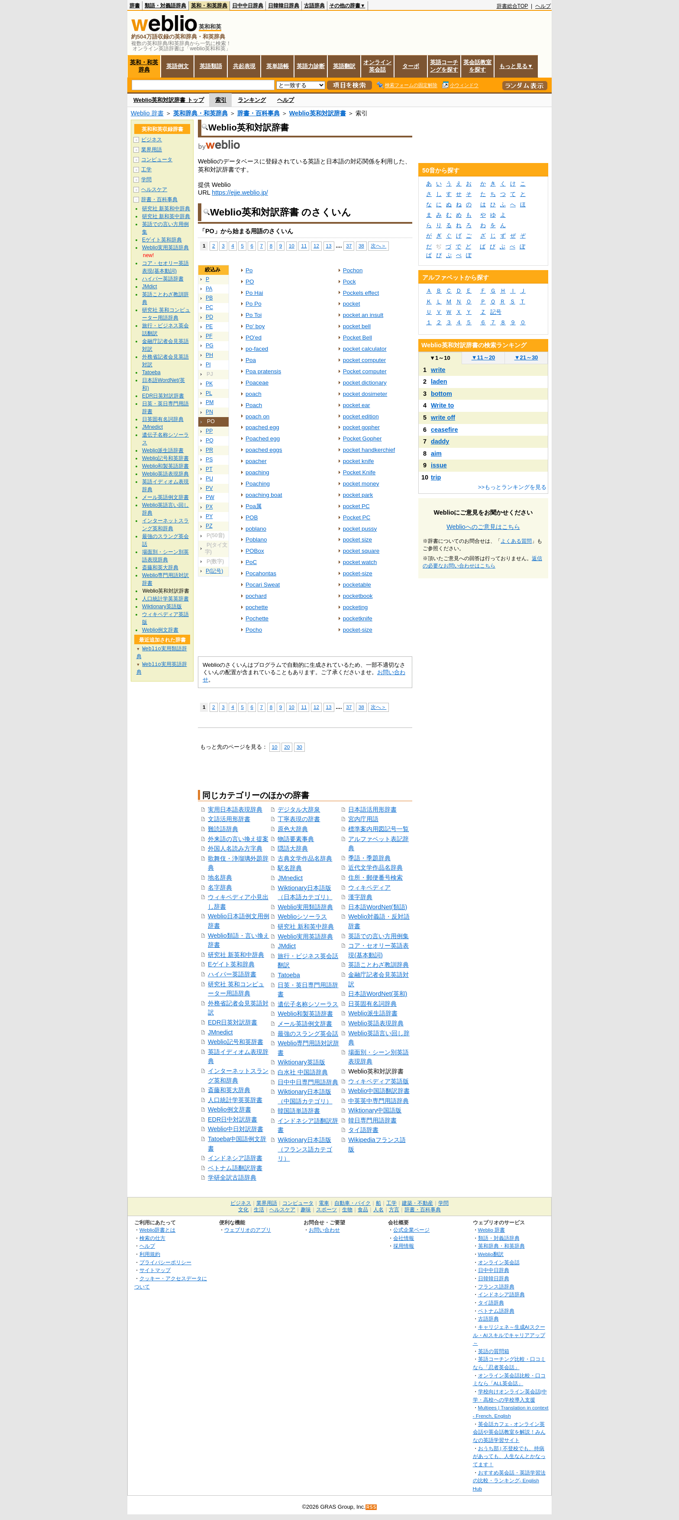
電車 (324, 1203)
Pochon (353, 270)
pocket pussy (360, 528)
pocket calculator (365, 349)
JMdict (287, 946)
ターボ (410, 66)
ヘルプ (543, 6)
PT (209, 469)
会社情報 (403, 1238)
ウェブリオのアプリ (247, 1230)
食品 (363, 1209)
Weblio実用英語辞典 (305, 936)
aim (436, 453)
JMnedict (220, 1032)
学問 (146, 179)
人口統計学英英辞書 (235, 1099)
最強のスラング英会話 (308, 1033)
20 (287, 747)
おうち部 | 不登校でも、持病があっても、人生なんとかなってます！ (509, 1456)
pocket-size (357, 573)
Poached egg (263, 438)
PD (209, 317)
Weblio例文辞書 (229, 1109)
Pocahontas (261, 573)
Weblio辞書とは (157, 1230)
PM (209, 402)
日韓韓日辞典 (283, 5)
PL (209, 393)
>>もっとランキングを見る (512, 487)
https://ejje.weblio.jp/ (240, 192)
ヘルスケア (154, 189)
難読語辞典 (223, 828)
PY (209, 516)
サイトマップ (155, 1270)
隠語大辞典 (293, 848)
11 (304, 245)
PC (209, 307)
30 (299, 747)
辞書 (134, 5)
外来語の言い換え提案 (238, 838)
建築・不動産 (417, 1203)
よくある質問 (516, 541)
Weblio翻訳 (491, 1254)
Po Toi (254, 315)
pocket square (361, 551)
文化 (243, 1209)
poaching (257, 472)
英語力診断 (311, 66)
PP (209, 431)
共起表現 (244, 66)
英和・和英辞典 (209, 5)
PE (209, 326)
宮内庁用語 (363, 818)
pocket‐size (357, 629)
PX (209, 507)
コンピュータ (156, 160)
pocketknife (357, 618)
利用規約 (149, 1254)
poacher (256, 461)
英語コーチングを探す (444, 66)
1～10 (440, 358)
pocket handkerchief (369, 450)
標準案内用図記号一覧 (378, 828)
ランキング (252, 100)
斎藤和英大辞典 (229, 1089)
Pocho (254, 629)
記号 (495, 312)
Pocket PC (357, 517)
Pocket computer (365, 371)
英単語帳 (277, 66)
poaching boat (264, 495)
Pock (349, 281)
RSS (371, 1507)
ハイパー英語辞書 (232, 974)
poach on (257, 416)
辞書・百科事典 (258, 113)
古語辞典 (314, 5)
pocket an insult (363, 315)
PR (209, 450)
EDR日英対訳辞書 (232, 1022)
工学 (146, 169)
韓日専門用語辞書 (372, 1120)
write (438, 369)
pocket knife (358, 461)
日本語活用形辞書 (372, 809)
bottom (441, 393)
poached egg (262, 427)
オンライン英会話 (377, 66)
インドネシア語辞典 (501, 1294)
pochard (256, 596)
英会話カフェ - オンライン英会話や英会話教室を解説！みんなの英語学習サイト (509, 1432)
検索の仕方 (152, 1238)
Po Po (254, 303)
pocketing (355, 607)
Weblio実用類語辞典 (305, 907)
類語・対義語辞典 (165, 5)
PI (208, 365)
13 (329, 245)
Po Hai (254, 293)
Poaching (258, 483)
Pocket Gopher (362, 438)
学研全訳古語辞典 (232, 1177)
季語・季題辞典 (369, 858)
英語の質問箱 (493, 1351)
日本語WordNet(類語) (377, 907)
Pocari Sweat (263, 584)
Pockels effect (361, 293)
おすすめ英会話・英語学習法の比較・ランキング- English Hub (509, 1480)
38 (361, 245)
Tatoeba (289, 975)
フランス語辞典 (496, 1286)
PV (209, 488)
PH (209, 355)
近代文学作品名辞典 (375, 867)
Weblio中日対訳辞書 (235, 1128)
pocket (351, 303)
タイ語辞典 (491, 1302)
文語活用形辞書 (229, 818)
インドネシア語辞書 (235, 1158)
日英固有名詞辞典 (372, 1003)
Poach (254, 405)
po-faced (257, 349)
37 (349, 245)
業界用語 (151, 150)
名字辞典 (220, 887)
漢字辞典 (360, 897)
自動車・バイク (352, 1203)
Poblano (256, 539)
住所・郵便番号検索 (375, 877)
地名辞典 (220, 877)
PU (209, 479)
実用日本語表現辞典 (235, 809)
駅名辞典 (290, 867)
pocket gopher (361, 427)
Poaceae (257, 382)
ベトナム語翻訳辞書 (235, 1167)
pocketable (357, 584)
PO (250, 281)
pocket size (357, 539)
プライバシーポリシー (165, 1262)
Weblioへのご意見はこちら (483, 526)
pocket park (358, 495)
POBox (255, 551)
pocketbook (358, 596)
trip (436, 477)
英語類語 (211, 66)
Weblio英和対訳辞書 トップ (168, 100)
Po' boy (255, 326)
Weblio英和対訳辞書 (317, 113)
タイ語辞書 (363, 1129)
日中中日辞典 (247, 5)
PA (209, 289)
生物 (347, 1209)
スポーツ (326, 1209)
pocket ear (356, 405)
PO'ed (254, 337)
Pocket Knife (359, 472)
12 (316, 245)
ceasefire (444, 429)
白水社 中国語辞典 (303, 1072)
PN (209, 412)
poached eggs (264, 450)
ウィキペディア (369, 887)
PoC (251, 562)
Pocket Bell (357, 337)
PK (209, 384)
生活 (259, 1209)
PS (209, 460)
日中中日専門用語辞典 (308, 1082)
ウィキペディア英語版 (378, 1081)
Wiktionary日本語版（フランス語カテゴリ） (305, 1149)
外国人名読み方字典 (235, 848)
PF (209, 336)
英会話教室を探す (477, 66)
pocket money (361, 483)
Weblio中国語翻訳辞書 (379, 1090)
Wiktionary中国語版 (374, 1110)
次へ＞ (378, 245)
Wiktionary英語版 (301, 1062)
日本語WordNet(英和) (377, 993)
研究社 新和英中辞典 (306, 926)
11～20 (483, 357)
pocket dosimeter (365, 394)
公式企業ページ (411, 1230)
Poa (251, 360)
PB (209, 298)
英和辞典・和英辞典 (200, 113)
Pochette (257, 618)
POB (252, 517)
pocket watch (360, 562)
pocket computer (364, 360)
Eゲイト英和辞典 (231, 964)
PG (209, 345)
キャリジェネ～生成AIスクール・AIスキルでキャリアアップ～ (509, 1335)
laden (439, 381)
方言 (394, 1209)
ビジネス (151, 140)
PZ (209, 526)
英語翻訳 (344, 66)
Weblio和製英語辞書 (305, 1013)
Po (249, 270)
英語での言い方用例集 (378, 936)
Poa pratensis (263, 371)
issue (439, 465)
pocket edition (361, 416)
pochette (257, 607)
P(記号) (214, 571)
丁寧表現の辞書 (299, 818)
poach (254, 394)
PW (210, 497)
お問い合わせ (324, 1230)
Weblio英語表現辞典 (376, 1023)
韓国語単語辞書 (299, 1110)
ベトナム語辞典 (496, 1311)
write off (443, 417)
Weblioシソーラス (302, 916)
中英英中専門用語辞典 (378, 1100)
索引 (220, 100)
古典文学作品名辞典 (305, 858)
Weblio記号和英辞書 (235, 1041)
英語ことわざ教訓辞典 (378, 964)
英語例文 (177, 66)
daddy (440, 441)
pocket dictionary (365, 382)
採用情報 (403, 1246)
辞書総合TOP (512, 6)
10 (291, 245)
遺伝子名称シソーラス (308, 1004)
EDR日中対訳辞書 (232, 1119)
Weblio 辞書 (147, 113)
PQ (209, 440)
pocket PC (356, 506)
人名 (378, 1209)
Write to (442, 405)
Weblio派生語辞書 (373, 1013)
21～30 (526, 357)
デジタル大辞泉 (299, 809)
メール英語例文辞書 (305, 1023)
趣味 (306, 1209)
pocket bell (357, 326)
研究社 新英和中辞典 (236, 954)
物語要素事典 (296, 838)
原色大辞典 (293, 828)
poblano (256, 528)
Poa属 (254, 506)
